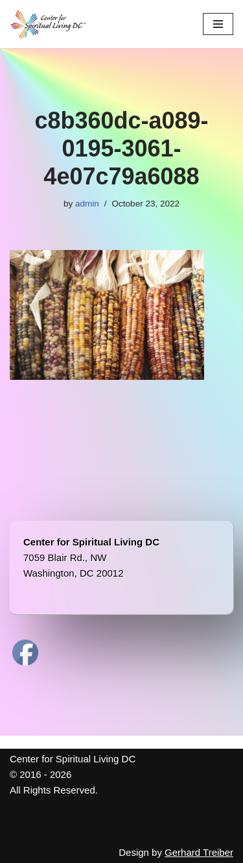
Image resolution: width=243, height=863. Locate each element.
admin (87, 203)
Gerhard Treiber (199, 852)
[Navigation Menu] (218, 24)
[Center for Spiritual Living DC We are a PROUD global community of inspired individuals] (48, 24)
